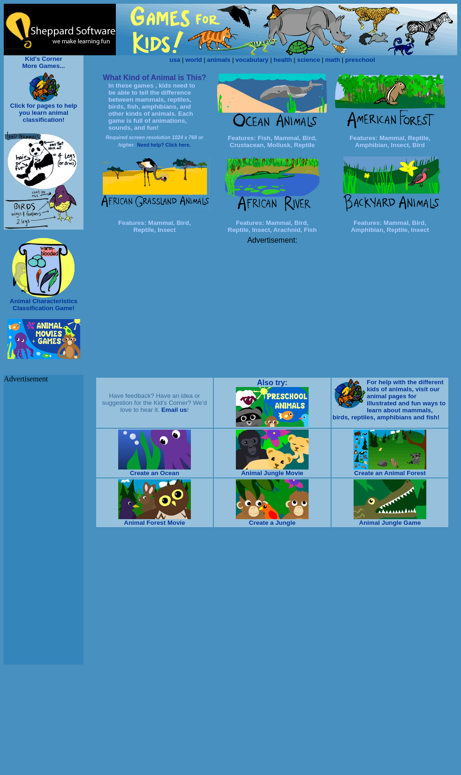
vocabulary (251, 59)
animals (219, 59)
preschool (360, 59)
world (193, 59)
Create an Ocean (154, 473)
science (308, 59)
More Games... (43, 65)
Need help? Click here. (163, 145)
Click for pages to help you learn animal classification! (43, 112)
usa (174, 59)
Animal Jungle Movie (272, 473)
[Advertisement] (272, 310)
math (332, 59)
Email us (174, 409)
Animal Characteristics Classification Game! (43, 305)
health (282, 59)
